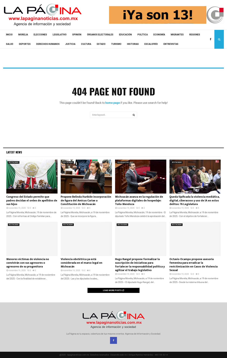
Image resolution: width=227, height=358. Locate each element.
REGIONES (194, 34)
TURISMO (116, 44)
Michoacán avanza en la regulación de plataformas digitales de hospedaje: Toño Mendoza (139, 200)
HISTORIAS (133, 44)
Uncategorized (123, 162)
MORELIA (23, 34)
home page (112, 102)
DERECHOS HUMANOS (48, 44)
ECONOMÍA (159, 34)
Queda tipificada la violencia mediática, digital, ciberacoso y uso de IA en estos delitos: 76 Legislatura (194, 200)
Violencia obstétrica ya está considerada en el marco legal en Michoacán (81, 263)
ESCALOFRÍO (151, 44)
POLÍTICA (142, 34)
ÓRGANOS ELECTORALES (100, 34)
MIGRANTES (177, 34)
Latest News (14, 152)
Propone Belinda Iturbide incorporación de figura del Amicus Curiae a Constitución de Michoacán (86, 200)
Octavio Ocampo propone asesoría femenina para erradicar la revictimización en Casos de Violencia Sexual (193, 265)
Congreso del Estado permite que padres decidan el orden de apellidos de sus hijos (31, 200)
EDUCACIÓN (125, 34)
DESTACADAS (14, 162)
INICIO (9, 34)
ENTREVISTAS (170, 44)
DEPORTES (25, 44)
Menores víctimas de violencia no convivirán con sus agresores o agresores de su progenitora (27, 263)
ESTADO (101, 44)
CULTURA (86, 44)
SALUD (9, 44)
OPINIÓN (76, 34)
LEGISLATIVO (60, 34)
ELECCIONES (40, 34)
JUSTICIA (70, 44)
